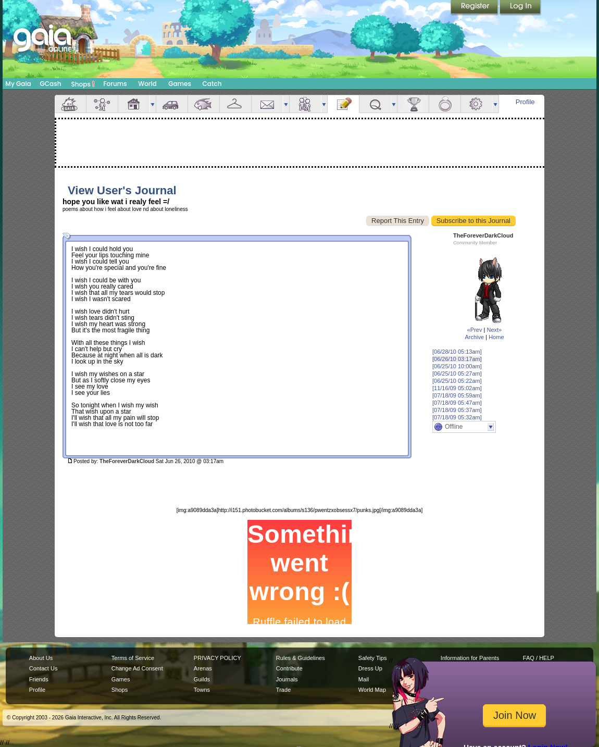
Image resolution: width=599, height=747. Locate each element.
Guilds (202, 679)
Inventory (235, 104)
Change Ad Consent (137, 668)
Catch (212, 83)
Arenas (203, 668)
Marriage (444, 104)
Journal (343, 104)
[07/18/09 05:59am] (457, 395)
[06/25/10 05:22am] (457, 381)
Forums (115, 83)
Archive (474, 337)
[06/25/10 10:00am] (457, 366)
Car (172, 104)
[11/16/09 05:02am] (457, 388)
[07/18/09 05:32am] (457, 417)
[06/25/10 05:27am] (457, 373)
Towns (202, 690)
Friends (305, 104)
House (133, 104)
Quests (375, 104)
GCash (50, 83)
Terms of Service (132, 658)
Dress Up (370, 668)
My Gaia (18, 83)
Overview (70, 104)
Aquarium (203, 104)
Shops (83, 84)
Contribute (289, 668)
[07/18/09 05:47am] (457, 403)
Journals (287, 679)
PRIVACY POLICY (217, 658)
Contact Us (43, 668)
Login (520, 8)
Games (179, 83)
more (152, 104)
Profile (525, 102)
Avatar (102, 104)
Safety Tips (372, 658)
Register (475, 8)
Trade (283, 690)
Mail (267, 104)
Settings (476, 104)
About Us (41, 658)
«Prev (474, 330)
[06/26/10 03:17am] (457, 359)
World (147, 83)
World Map (372, 690)
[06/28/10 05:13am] (457, 351)
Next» (494, 330)
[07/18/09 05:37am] (457, 410)
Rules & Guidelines (300, 658)
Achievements (413, 104)
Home (496, 337)
